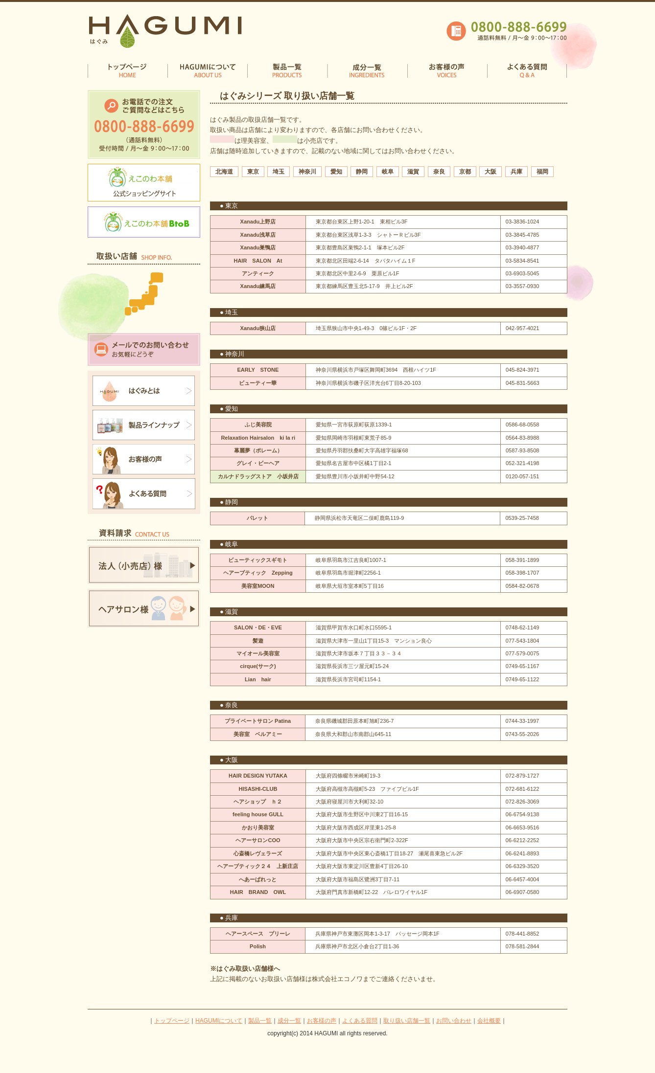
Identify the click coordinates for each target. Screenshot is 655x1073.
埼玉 (278, 171)
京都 (465, 171)
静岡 (362, 171)
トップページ (171, 1020)
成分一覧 (289, 1020)
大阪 (490, 171)
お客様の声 (321, 1020)
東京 (253, 171)
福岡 (542, 171)
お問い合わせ (453, 1020)
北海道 (224, 171)
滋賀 (413, 171)
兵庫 (516, 171)
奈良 (439, 171)
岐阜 (388, 171)
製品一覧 (260, 1020)
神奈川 (307, 171)
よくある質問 (359, 1020)
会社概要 (489, 1020)
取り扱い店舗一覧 (406, 1020)
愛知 (336, 171)
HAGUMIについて (218, 1020)
